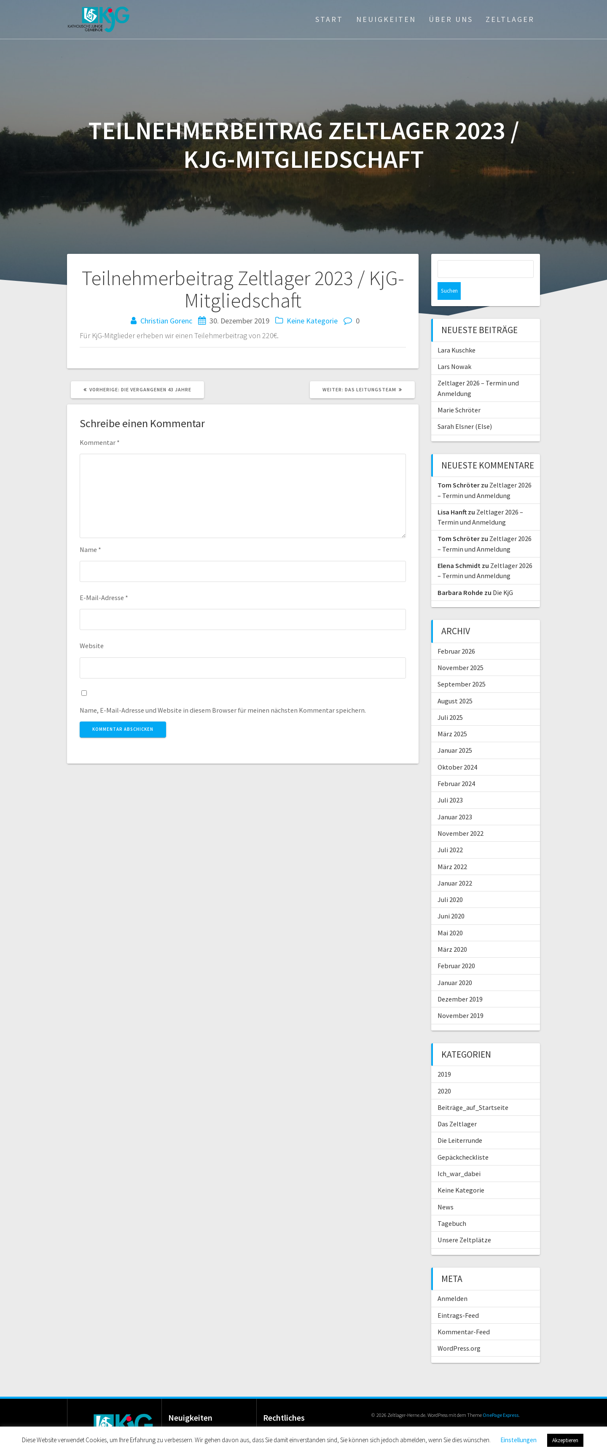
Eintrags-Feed (458, 1297)
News (446, 1189)
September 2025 (462, 666)
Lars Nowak (454, 349)
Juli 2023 (450, 782)
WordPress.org (459, 1330)
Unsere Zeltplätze (464, 1222)
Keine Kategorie (312, 321)
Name (90, 549)
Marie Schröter (459, 392)
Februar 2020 (456, 948)
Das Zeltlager (457, 1106)
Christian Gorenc (166, 321)
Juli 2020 (450, 882)
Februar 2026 (456, 633)
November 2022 (460, 815)
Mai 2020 (450, 915)
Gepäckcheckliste (463, 1139)
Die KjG (503, 575)
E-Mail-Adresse (104, 597)
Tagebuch (452, 1205)
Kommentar (100, 442)
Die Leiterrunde (460, 1122)
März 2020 (452, 931)
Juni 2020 (451, 898)
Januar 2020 (455, 965)
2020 (444, 1073)
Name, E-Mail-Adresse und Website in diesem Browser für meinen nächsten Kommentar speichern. (223, 710)
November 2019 (460, 998)
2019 (444, 1056)
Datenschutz (294, 1419)
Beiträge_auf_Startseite (473, 1089)
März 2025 (452, 716)
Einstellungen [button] (518, 1440)
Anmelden (452, 1280)
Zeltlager (510, 19)
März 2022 (452, 849)
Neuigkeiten (386, 19)
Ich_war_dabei (459, 1156)
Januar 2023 (455, 799)
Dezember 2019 (460, 981)
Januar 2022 (455, 865)
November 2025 (460, 650)
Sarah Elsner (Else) (465, 408)
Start (329, 19)
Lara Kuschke (456, 332)
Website (92, 645)
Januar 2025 (455, 732)
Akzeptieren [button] (565, 1440)
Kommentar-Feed (464, 1314)
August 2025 (455, 683)
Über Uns (451, 19)
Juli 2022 (450, 832)
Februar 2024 (456, 766)
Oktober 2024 (457, 749)
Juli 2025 (450, 699)
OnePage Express (500, 1397)
